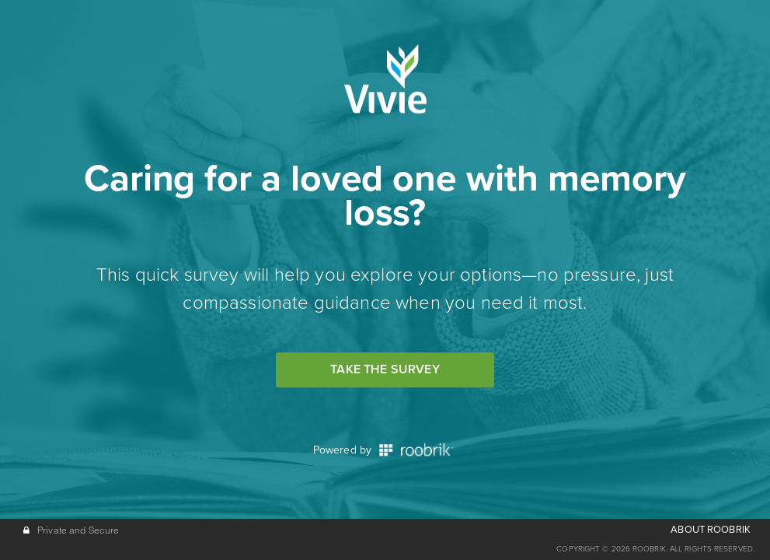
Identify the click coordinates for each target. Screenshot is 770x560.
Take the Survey (384, 369)
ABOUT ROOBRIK (711, 529)
